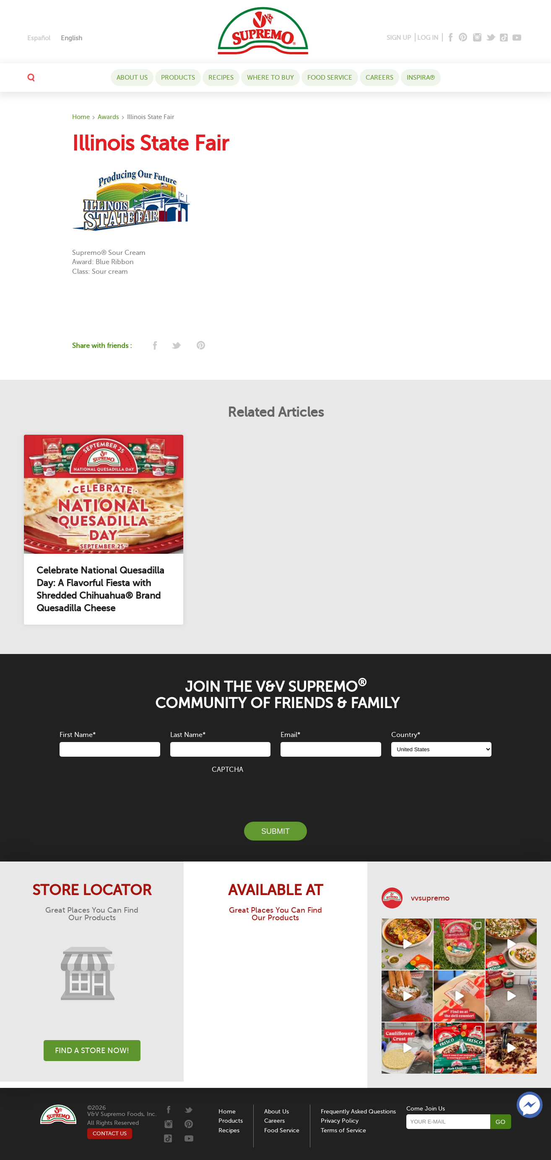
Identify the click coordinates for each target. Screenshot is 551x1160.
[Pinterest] (462, 38)
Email (290, 735)
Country (405, 735)
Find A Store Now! (92, 1050)
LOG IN (427, 37)
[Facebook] (449, 38)
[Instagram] (477, 38)
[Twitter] (491, 38)
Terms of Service (343, 1130)
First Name (78, 735)
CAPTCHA (227, 769)
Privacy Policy (340, 1121)
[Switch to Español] (38, 38)
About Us (132, 77)
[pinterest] (200, 346)
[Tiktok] (504, 38)
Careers (379, 77)
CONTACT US (110, 1133)
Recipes (221, 77)
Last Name (187, 735)
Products (178, 77)
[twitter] (177, 346)
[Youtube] (517, 38)
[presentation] (275, 792)
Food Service (329, 77)
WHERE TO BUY (270, 77)
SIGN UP (399, 37)
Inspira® (421, 77)
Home (81, 117)
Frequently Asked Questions (358, 1111)
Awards (108, 117)
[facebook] (154, 346)
